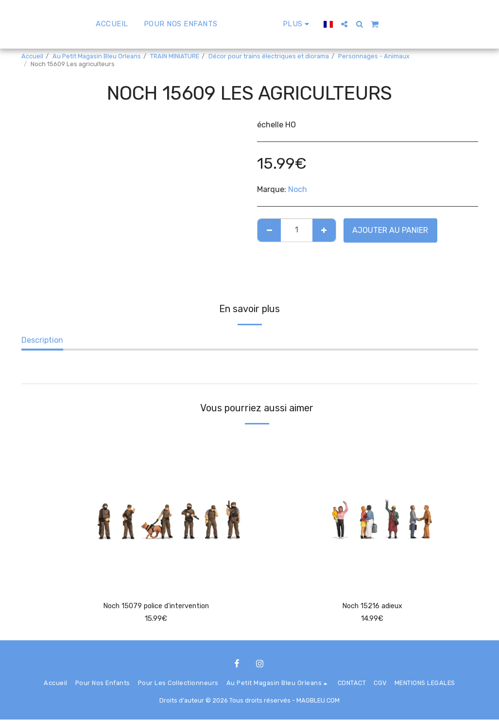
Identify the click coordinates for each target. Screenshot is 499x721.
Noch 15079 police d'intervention (156, 606)
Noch (297, 189)
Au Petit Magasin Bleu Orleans (96, 56)
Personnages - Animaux (374, 56)
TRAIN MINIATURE (174, 56)
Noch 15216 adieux (372, 606)
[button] (371, 24)
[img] (156, 511)
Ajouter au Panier (390, 230)
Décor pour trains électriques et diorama (268, 56)
